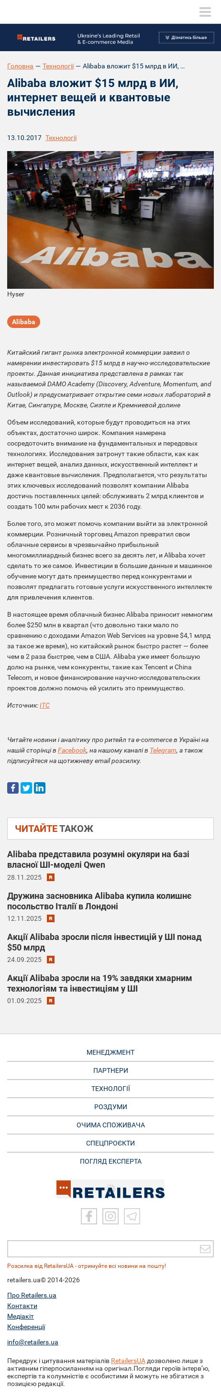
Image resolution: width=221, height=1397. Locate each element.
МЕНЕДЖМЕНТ (110, 1052)
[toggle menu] (205, 12)
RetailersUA (128, 1360)
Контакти (22, 1306)
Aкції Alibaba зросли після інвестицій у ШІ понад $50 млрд (104, 942)
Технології (58, 66)
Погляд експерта (111, 1161)
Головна (20, 66)
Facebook (72, 750)
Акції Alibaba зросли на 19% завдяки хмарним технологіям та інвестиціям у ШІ (99, 983)
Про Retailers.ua (31, 1295)
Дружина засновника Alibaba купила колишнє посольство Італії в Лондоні (99, 901)
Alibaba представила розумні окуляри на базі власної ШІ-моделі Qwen (98, 859)
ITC (45, 705)
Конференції (26, 1327)
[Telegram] (132, 1216)
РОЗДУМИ (110, 1107)
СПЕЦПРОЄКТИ (110, 1143)
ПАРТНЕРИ (110, 1070)
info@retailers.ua (32, 1342)
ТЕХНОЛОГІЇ (110, 1088)
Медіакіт (20, 1316)
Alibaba (23, 322)
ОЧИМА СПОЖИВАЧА (111, 1125)
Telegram (163, 750)
